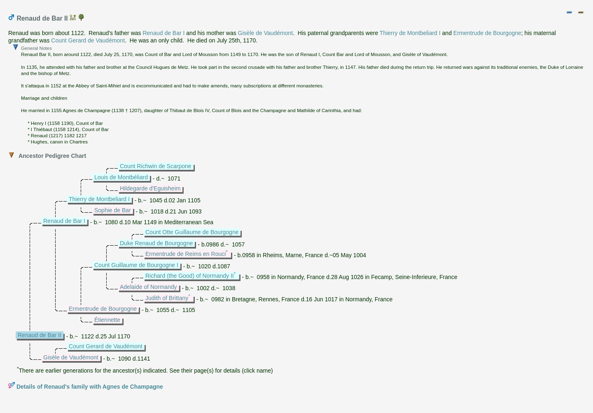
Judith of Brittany (166, 298)
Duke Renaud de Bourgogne (156, 243)
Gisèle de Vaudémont (265, 33)
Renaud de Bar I (163, 33)
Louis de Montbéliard (121, 177)
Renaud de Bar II (39, 335)
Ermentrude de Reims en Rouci (185, 254)
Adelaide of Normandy (148, 287)
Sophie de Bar (112, 210)
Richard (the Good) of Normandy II (189, 275)
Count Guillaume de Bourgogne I (136, 265)
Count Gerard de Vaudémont (88, 40)
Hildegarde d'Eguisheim (150, 188)
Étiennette (107, 320)
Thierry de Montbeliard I (410, 33)
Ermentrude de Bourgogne (487, 33)
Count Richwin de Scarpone (155, 166)
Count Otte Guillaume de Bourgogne (191, 232)
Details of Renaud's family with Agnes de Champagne (89, 386)
